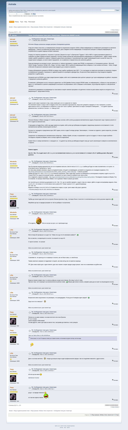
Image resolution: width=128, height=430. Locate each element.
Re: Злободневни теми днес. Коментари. (44, 97)
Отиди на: (87, 414)
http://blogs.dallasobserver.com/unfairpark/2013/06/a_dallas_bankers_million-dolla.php (52, 171)
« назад (112, 29)
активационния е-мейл (21, 11)
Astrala (12, 4)
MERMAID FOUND (33, 378)
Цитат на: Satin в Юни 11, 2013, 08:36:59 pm (39, 335)
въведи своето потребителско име (36, 10)
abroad (12, 39)
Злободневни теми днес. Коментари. (43, 39)
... (18, 32)
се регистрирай (51, 10)
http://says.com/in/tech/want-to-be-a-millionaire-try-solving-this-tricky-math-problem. (72, 177)
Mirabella (13, 161)
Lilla (11, 230)
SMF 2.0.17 (57, 425)
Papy (12, 194)
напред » (117, 29)
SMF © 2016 (63, 425)
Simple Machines (71, 425)
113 (20, 32)
